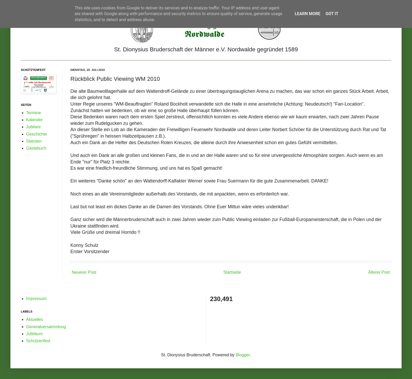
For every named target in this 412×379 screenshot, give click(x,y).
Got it (331, 13)
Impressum (36, 298)
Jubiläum (34, 334)
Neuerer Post (84, 272)
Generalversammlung (46, 327)
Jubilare (33, 127)
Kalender (34, 120)
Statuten (34, 141)
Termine (33, 113)
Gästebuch (36, 148)
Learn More (307, 13)
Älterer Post (379, 272)
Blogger (243, 355)
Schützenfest (38, 341)
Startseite (232, 272)
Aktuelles (34, 319)
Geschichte (36, 134)
